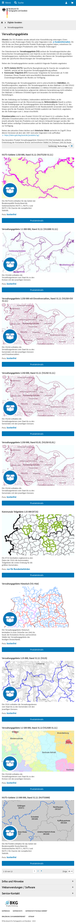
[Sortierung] (63, 146)
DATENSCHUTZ (17, 911)
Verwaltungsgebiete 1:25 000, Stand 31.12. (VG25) (24, 658)
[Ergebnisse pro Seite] (70, 871)
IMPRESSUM (6, 911)
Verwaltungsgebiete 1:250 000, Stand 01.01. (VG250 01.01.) (28, 442)
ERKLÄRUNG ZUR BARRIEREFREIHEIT (13, 916)
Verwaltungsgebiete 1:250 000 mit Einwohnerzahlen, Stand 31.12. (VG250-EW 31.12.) (37, 299)
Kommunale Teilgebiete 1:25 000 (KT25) (20, 511)
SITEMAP (31, 916)
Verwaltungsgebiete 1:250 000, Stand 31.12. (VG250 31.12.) (28, 373)
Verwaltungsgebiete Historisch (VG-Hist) (20, 583)
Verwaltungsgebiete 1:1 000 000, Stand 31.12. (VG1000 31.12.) (30, 229)
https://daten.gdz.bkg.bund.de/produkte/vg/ (21, 135)
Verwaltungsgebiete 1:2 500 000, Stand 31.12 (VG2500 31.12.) (29, 727)
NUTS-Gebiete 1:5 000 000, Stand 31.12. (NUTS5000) (26, 797)
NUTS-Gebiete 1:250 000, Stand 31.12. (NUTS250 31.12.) (27, 154)
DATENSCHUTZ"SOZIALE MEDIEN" (36, 911)
